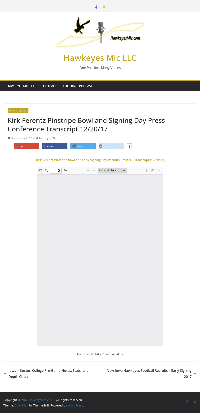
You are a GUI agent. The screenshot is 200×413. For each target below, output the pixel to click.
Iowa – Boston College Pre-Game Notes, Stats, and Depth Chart (46, 373)
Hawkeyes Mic (47, 138)
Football (49, 86)
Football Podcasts (78, 86)
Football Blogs (18, 110)
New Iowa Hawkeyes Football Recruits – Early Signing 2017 (152, 373)
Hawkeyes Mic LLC (100, 57)
